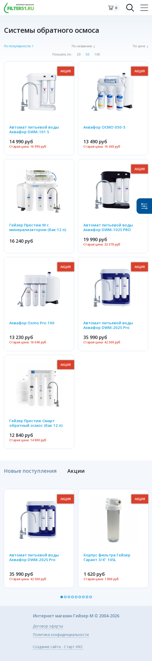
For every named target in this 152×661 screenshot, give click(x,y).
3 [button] (69, 596)
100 (97, 54)
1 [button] (61, 596)
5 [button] (76, 596)
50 (87, 54)
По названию (82, 46)
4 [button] (72, 596)
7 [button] (83, 596)
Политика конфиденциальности (61, 635)
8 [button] (87, 596)
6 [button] (79, 596)
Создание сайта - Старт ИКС (58, 647)
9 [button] (90, 596)
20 (79, 54)
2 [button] (65, 596)
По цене (139, 46)
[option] (39, 538)
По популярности (17, 46)
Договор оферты (48, 626)
